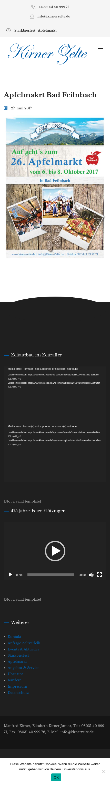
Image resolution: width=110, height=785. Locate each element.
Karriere (14, 680)
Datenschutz (18, 693)
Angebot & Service (23, 668)
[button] (55, 551)
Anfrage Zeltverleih (24, 643)
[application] (55, 395)
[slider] (51, 574)
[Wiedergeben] (10, 574)
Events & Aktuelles (23, 649)
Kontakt (14, 637)
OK (56, 777)
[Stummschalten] (91, 574)
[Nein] (103, 771)
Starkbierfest (24, 30)
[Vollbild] (99, 574)
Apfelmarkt (47, 30)
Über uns (15, 674)
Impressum (17, 686)
